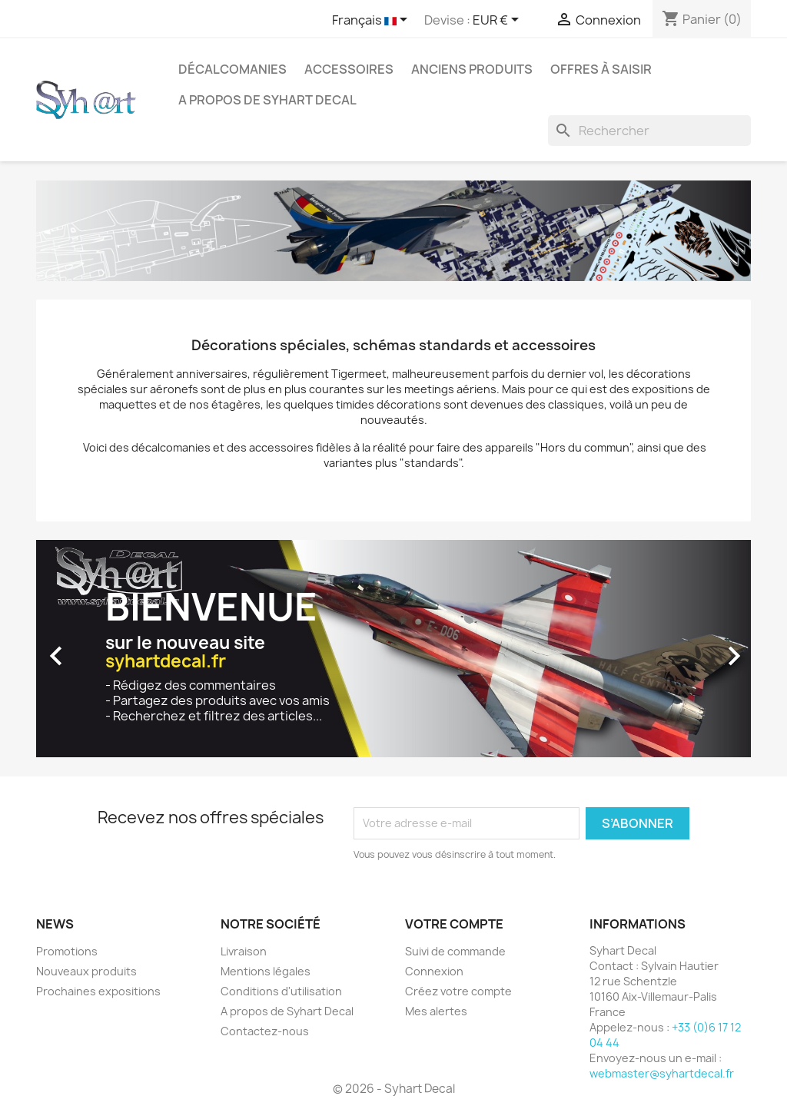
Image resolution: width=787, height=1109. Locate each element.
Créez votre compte (458, 991)
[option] (393, 648)
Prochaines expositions (98, 991)
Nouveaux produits (86, 971)
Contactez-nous (265, 1031)
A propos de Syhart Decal (267, 99)
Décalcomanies (232, 69)
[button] (90, 648)
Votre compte (454, 923)
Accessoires (349, 69)
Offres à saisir (601, 69)
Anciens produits (472, 69)
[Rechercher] (649, 130)
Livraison (244, 951)
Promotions (67, 951)
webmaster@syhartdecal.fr (661, 1073)
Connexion (434, 971)
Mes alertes (436, 1011)
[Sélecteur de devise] (498, 21)
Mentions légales (265, 971)
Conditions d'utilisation (281, 991)
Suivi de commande (455, 951)
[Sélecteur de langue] (372, 21)
